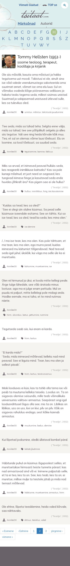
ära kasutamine (56, 191)
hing (45, 191)
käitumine (29, 266)
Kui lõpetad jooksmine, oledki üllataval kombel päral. (35, 439)
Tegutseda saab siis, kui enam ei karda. (27, 329)
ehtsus (28, 520)
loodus (40, 425)
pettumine (34, 315)
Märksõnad (26, 23)
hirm (9, 315)
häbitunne (29, 492)
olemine (47, 425)
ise (50, 266)
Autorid (46, 23)
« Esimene (8, 530)
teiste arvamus (45, 374)
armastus (53, 492)
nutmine (44, 315)
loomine (41, 151)
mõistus (37, 112)
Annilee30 (11, 112)
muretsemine (41, 266)
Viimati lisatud (28, 5)
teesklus (36, 520)
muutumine (30, 425)
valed (43, 520)
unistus (28, 112)
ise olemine (30, 226)
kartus (33, 338)
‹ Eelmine (23, 530)
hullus (28, 191)
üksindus (17, 315)
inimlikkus (37, 191)
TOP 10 (52, 5)
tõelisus (49, 151)
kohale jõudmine (32, 449)
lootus (25, 315)
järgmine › (56, 530)
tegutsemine (30, 151)
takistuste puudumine (52, 112)
